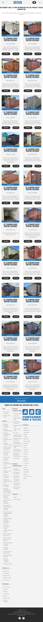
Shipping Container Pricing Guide (7, 439)
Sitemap (5, 591)
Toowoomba (26, 430)
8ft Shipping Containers (17, 476)
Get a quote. (21, 400)
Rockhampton (27, 441)
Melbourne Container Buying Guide (7, 463)
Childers (26, 465)
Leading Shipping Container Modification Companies (7, 521)
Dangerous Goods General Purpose (18, 435)
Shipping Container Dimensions (6, 425)
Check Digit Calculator (6, 412)
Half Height (16, 458)
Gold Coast (26, 432)
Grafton (26, 474)
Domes (15, 497)
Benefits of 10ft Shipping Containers (7, 501)
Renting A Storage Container (7, 555)
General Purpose (17, 413)
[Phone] (40, 2)
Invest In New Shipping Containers (6, 458)
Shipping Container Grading (7, 430)
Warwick (26, 436)
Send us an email (7, 577)
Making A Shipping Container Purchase (7, 544)
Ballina (25, 478)
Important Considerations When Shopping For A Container (7, 491)
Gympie (25, 456)
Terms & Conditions (6, 600)
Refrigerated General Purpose (17, 442)
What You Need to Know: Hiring (7, 534)
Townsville (26, 439)
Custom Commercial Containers (6, 476)
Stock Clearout (17, 499)
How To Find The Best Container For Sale (7, 539)
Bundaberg (26, 469)
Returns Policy (6, 598)
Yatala (25, 434)
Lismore (25, 454)
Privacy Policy (6, 587)
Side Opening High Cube (17, 422)
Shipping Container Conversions (6, 560)
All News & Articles (7, 564)
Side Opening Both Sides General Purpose (17, 454)
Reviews (5, 596)
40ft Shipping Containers (17, 487)
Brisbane (26, 428)
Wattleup (26, 443)
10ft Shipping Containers (17, 480)
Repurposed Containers (6, 485)
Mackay (25, 452)
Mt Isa (25, 447)
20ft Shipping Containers (17, 484)
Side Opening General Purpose (17, 450)
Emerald (26, 461)
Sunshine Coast (27, 476)
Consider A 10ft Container (7, 471)
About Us (5, 589)
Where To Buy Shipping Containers (6, 496)
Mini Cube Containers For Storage (6, 526)
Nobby (25, 445)
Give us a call (6, 580)
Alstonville (26, 472)
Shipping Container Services (7, 443)
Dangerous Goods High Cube (18, 439)
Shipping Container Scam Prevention (7, 434)
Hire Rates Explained (5, 548)
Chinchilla (26, 463)
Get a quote (6, 573)
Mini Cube (16, 432)
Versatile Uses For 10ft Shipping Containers (7, 448)
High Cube (16, 416)
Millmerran (26, 450)
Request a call (6, 575)
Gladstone (26, 458)
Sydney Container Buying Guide (7, 552)
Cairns (25, 467)
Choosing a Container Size (17, 469)
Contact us (6, 571)
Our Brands (6, 593)
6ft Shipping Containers (17, 473)
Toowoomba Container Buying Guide (7, 481)
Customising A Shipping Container (6, 453)
